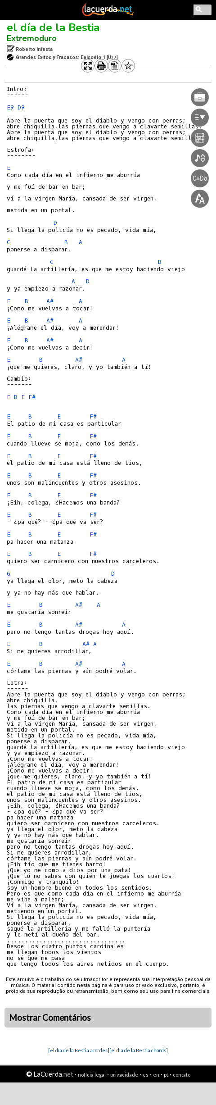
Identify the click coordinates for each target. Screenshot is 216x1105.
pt (166, 1075)
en (156, 1075)
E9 (10, 107)
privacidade (124, 1075)
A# (50, 301)
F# (32, 397)
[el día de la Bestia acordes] (78, 1050)
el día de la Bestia (53, 27)
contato (181, 1075)
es (145, 1075)
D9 (21, 107)
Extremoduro (32, 38)
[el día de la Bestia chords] (138, 1050)
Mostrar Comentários (50, 1018)
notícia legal (92, 1075)
